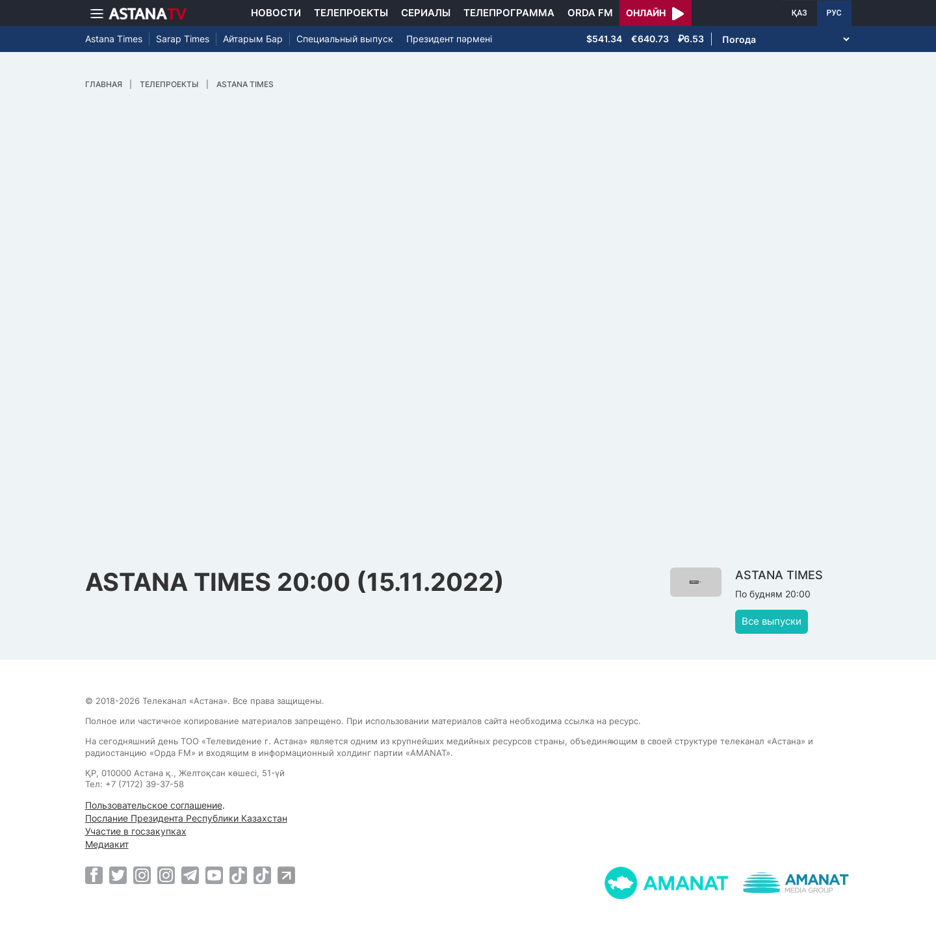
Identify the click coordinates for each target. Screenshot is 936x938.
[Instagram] (142, 875)
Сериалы (425, 13)
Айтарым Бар (253, 38)
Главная (103, 84)
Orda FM (590, 13)
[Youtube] (214, 875)
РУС (834, 13)
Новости (276, 13)
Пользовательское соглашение (153, 805)
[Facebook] (94, 875)
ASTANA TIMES (245, 84)
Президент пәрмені (449, 38)
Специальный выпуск (344, 38)
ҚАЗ (799, 13)
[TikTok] (238, 875)
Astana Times (113, 38)
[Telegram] (190, 875)
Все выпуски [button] (771, 621)
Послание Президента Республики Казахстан (186, 818)
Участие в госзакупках (136, 831)
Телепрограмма (508, 13)
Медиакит (107, 844)
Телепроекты (351, 13)
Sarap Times (182, 38)
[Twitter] (118, 875)
